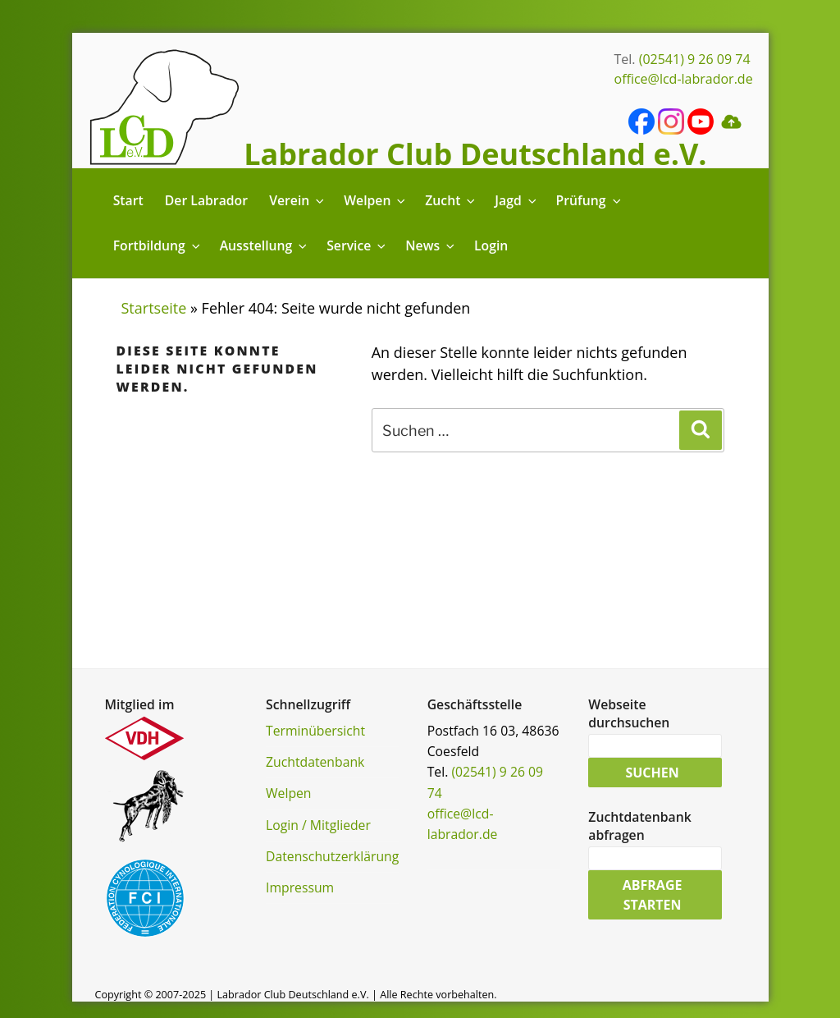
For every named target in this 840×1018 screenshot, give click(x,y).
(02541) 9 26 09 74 (695, 59)
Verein (297, 200)
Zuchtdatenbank (315, 762)
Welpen (376, 200)
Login (491, 245)
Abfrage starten (652, 895)
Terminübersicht (315, 731)
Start (128, 200)
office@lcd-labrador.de (683, 79)
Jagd (516, 200)
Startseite (154, 308)
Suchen (651, 773)
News (431, 245)
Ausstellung (264, 245)
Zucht (451, 200)
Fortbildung (158, 245)
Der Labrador (206, 200)
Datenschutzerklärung (332, 856)
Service (357, 245)
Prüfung (589, 200)
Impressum (300, 887)
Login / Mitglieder (318, 825)
